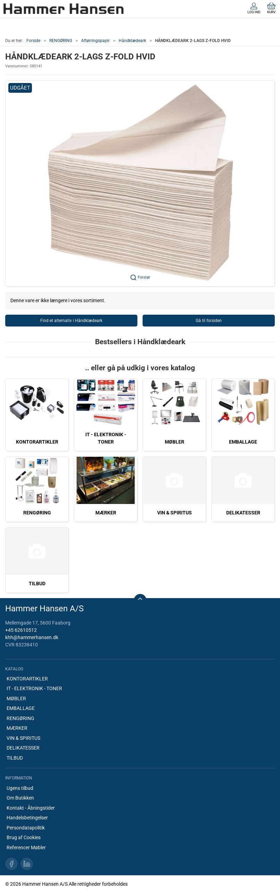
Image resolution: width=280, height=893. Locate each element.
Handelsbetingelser (27, 817)
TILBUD (37, 583)
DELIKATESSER (243, 512)
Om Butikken (20, 798)
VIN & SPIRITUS (174, 512)
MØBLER (174, 442)
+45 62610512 (21, 630)
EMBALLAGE (243, 442)
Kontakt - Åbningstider (31, 808)
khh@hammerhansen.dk (31, 637)
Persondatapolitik (26, 827)
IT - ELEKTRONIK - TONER (34, 688)
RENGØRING (60, 40)
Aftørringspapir (95, 40)
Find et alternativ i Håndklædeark (71, 320)
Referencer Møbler (26, 847)
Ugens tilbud (20, 788)
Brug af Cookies (24, 837)
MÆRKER (105, 512)
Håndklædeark (132, 40)
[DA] (63, 8)
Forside (33, 40)
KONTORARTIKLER (37, 442)
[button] (140, 183)
